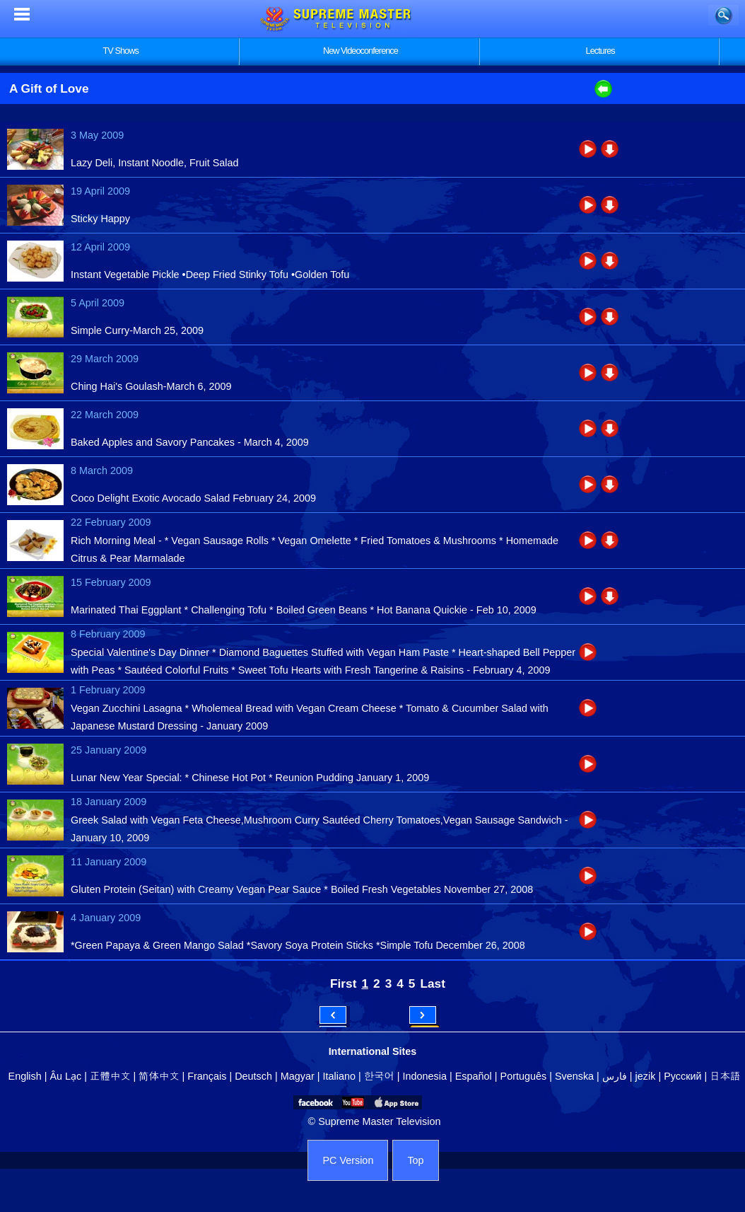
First (343, 983)
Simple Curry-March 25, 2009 (137, 330)
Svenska (574, 1076)
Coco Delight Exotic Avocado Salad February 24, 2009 (193, 498)
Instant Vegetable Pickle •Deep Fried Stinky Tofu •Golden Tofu (210, 274)
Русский (682, 1076)
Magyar (298, 1076)
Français (206, 1076)
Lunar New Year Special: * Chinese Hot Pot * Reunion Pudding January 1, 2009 (250, 777)
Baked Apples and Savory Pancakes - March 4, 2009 (190, 442)
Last (432, 983)
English (25, 1076)
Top (415, 1160)
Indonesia (425, 1076)
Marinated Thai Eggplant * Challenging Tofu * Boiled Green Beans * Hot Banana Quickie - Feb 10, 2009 (303, 610)
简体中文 (159, 1076)
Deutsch (253, 1076)
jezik (645, 1076)
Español (473, 1076)
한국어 (379, 1076)
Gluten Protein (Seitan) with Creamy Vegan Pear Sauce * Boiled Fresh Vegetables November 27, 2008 (302, 889)
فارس (614, 1076)
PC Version (347, 1160)
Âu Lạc (65, 1076)
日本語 (725, 1076)
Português (523, 1076)
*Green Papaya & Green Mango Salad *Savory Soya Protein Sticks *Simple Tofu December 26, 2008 (298, 945)
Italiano (339, 1076)
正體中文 (110, 1076)
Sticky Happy (100, 218)
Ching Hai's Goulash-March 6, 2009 (151, 386)
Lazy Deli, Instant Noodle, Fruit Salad (155, 162)
